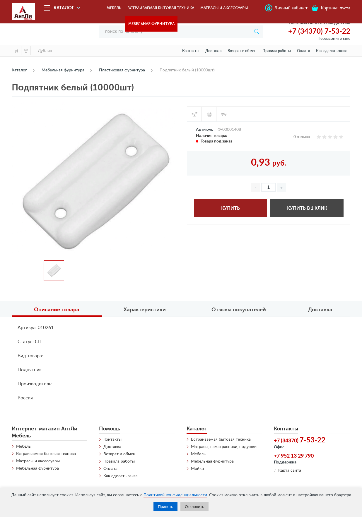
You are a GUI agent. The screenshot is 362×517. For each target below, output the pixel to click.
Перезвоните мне (333, 39)
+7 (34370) (299, 440)
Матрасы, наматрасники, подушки (224, 447)
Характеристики (145, 309)
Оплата (303, 51)
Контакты (190, 51)
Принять (165, 506)
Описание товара (56, 309)
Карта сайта (289, 470)
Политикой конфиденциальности (175, 495)
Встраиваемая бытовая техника (160, 8)
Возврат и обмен (242, 51)
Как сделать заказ (331, 51)
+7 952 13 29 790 (294, 456)
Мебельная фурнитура (151, 23)
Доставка (213, 51)
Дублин (45, 51)
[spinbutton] (268, 187)
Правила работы (276, 51)
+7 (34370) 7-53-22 (319, 31)
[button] (281, 187)
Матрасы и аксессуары (224, 8)
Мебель (114, 8)
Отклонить (194, 506)
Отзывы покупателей (238, 309)
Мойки (197, 469)
